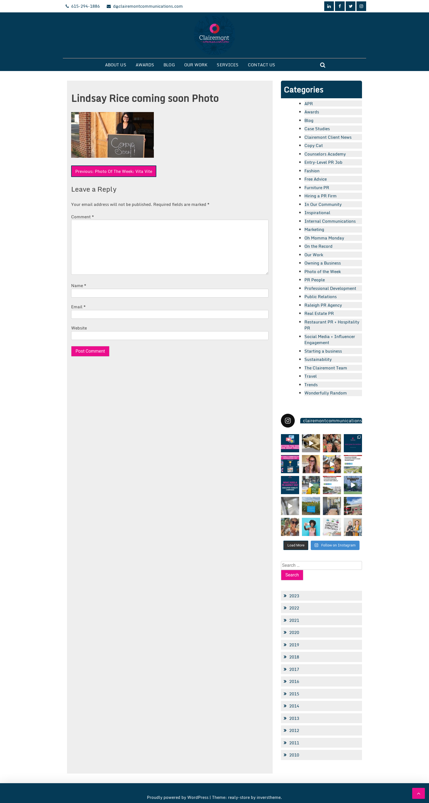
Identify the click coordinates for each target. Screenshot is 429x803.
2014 (294, 706)
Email (78, 306)
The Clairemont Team (325, 367)
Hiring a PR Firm (320, 195)
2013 (294, 718)
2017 (294, 669)
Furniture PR (316, 187)
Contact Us (261, 64)
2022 (294, 608)
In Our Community (323, 204)
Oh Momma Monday (324, 238)
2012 (294, 730)
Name (78, 285)
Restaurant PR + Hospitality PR (331, 325)
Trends (311, 384)
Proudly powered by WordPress (178, 797)
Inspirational (317, 212)
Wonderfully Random (325, 393)
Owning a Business (322, 263)
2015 (294, 693)
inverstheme (269, 797)
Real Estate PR (319, 313)
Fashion (312, 170)
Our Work (196, 64)
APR (308, 103)
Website (79, 328)
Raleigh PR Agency (323, 305)
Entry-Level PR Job (323, 162)
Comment (82, 216)
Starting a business (323, 351)
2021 (294, 620)
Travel (310, 376)
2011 (294, 742)
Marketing (314, 229)
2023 (294, 595)
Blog (169, 64)
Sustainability (318, 359)
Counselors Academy (325, 154)
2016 (294, 681)
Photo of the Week (322, 271)
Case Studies (317, 128)
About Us (115, 64)
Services (227, 64)
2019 (294, 644)
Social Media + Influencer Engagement (329, 339)
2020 (294, 632)
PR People (314, 279)
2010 (294, 755)
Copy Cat (313, 145)
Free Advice (315, 179)
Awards (145, 64)
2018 (294, 657)
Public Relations (320, 296)
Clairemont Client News (328, 137)
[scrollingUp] (418, 793)
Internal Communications (330, 221)
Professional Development (330, 288)
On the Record (318, 246)
